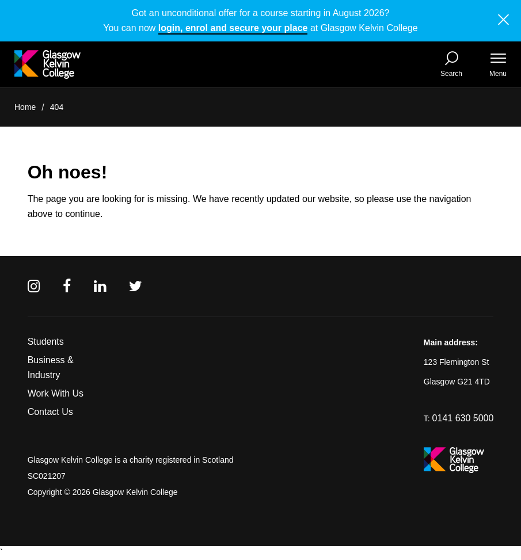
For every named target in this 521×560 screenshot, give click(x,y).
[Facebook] (67, 286)
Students (46, 341)
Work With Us (55, 393)
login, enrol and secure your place (233, 28)
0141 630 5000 (463, 418)
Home (25, 107)
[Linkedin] (100, 286)
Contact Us (50, 412)
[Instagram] (34, 286)
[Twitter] (135, 286)
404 (56, 107)
